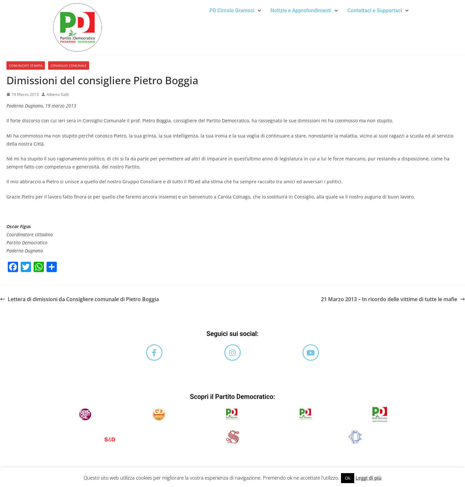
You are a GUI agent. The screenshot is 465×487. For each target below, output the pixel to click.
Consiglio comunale (69, 65)
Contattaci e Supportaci (377, 10)
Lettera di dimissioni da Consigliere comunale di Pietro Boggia (79, 299)
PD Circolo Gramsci (235, 10)
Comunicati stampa (25, 65)
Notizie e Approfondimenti (304, 10)
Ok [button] (347, 478)
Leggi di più (369, 477)
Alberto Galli (57, 94)
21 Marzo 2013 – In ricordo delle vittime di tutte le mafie (393, 299)
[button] (234, 10)
